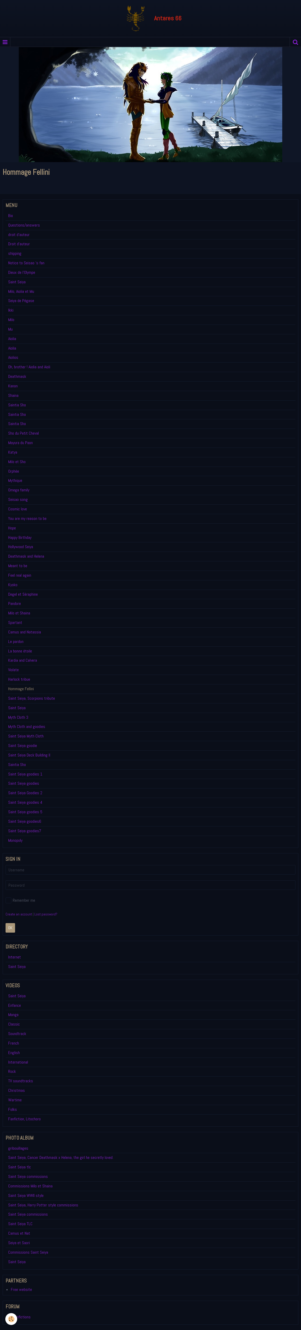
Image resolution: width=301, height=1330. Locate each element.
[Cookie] (11, 1319)
